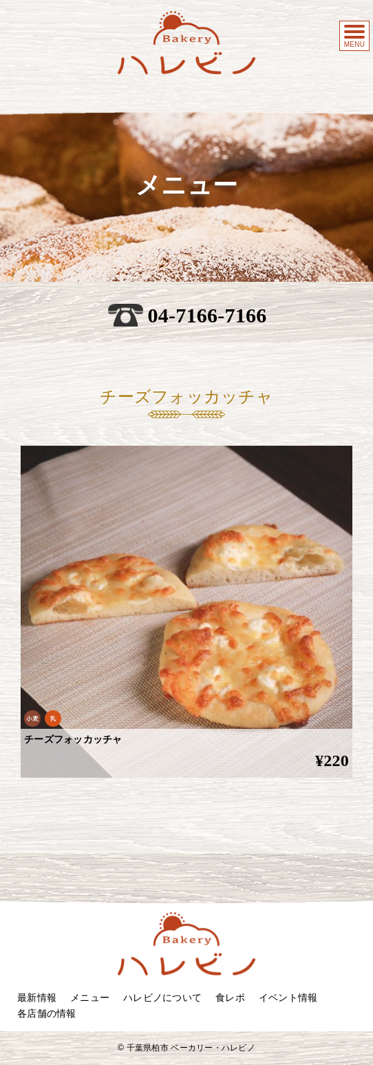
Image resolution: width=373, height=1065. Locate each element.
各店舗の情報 (46, 1013)
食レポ (230, 997)
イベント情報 (288, 997)
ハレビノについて (162, 997)
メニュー (89, 997)
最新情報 (36, 997)
